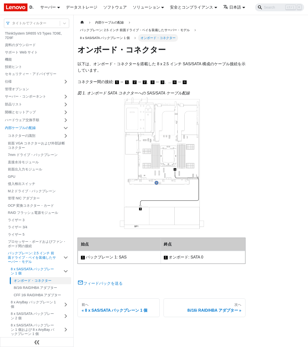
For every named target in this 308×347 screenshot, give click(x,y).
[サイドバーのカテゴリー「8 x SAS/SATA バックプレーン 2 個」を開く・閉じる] (65, 316)
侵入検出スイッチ (21, 184)
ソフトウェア (115, 7)
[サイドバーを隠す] (37, 342)
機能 (8, 59)
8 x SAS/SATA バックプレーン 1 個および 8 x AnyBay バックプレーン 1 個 (32, 329)
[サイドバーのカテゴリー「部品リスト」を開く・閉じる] (65, 104)
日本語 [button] (232, 7)
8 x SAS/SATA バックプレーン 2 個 (32, 316)
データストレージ (81, 7)
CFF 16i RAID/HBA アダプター (37, 295)
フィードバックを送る (100, 283)
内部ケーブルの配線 (20, 128)
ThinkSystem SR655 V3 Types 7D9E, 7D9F (33, 35)
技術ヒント (13, 67)
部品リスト (13, 104)
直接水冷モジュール (23, 162)
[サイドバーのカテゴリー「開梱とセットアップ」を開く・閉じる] (65, 112)
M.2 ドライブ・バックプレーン (32, 191)
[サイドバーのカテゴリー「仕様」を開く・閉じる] (65, 82)
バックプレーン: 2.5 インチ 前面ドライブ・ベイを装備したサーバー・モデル (32, 257)
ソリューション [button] (146, 7)
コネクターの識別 (21, 136)
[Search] (279, 7)
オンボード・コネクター (32, 281)
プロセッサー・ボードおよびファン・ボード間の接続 (37, 244)
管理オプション (17, 89)
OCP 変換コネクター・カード (31, 205)
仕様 (8, 81)
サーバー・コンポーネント (25, 96)
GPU (11, 177)
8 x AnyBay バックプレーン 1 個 (33, 304)
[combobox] (12, 23)
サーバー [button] (48, 7)
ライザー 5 (16, 234)
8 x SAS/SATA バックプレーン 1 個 (32, 271)
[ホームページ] (82, 22)
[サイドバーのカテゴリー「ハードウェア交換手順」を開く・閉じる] (65, 120)
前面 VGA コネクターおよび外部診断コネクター (36, 145)
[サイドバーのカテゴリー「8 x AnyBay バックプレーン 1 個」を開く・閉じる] (65, 304)
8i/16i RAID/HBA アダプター (35, 288)
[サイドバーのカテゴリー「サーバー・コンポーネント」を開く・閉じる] (65, 97)
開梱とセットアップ (20, 112)
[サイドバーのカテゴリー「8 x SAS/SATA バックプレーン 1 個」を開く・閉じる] (65, 271)
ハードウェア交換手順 (22, 120)
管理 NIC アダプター (24, 198)
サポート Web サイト (21, 52)
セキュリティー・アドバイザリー (30, 74)
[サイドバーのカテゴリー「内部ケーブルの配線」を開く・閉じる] (65, 128)
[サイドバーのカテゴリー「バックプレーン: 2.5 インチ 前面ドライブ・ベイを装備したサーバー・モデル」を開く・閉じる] (65, 258)
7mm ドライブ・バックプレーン (33, 155)
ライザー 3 (16, 220)
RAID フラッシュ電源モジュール (33, 213)
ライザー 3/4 (17, 227)
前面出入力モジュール (25, 169)
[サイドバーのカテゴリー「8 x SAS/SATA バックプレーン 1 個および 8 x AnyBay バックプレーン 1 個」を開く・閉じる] (65, 330)
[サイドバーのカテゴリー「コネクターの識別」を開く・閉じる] (65, 136)
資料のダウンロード (20, 45)
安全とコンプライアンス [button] (191, 7)
